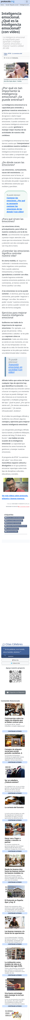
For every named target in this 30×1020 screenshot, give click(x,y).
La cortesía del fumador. (14, 807)
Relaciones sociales (13, 523)
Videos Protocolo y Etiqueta (16, 526)
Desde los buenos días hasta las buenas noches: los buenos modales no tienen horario (15, 872)
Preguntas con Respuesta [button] (15, 692)
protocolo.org (12, 531)
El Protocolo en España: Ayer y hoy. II (14, 901)
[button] (15, 70)
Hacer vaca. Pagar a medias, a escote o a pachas (13, 840)
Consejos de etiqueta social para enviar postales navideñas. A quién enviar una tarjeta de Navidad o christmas (14, 753)
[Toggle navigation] (27, 1)
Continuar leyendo (15, 731)
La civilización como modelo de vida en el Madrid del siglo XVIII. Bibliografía (13, 965)
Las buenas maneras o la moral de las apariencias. (15, 932)
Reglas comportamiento (15, 518)
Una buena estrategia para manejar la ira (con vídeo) (14, 995)
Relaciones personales (14, 520)
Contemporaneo (12, 529)
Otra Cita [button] (15, 660)
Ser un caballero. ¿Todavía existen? (12, 781)
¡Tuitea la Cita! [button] (15, 663)
